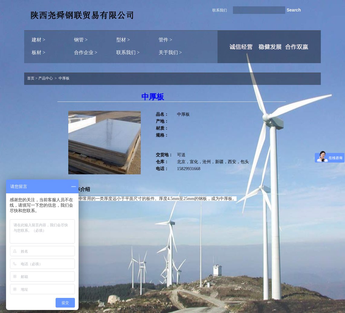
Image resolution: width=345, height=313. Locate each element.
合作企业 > (85, 52)
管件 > (165, 39)
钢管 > (81, 39)
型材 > (123, 39)
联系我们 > (128, 52)
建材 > (38, 39)
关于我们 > (170, 52)
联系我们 (219, 10)
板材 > (38, 52)
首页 (30, 78)
